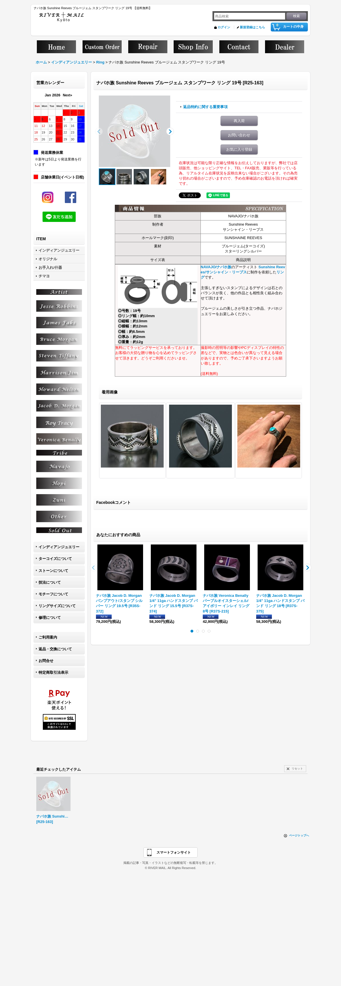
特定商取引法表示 (53, 672)
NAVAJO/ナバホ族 (216, 267)
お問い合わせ (239, 135)
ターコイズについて (55, 558)
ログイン (224, 27)
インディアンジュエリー (59, 547)
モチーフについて (53, 594)
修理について (50, 617)
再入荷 (239, 121)
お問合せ (46, 661)
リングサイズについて (57, 606)
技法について (50, 582)
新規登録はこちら (252, 27)
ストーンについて (53, 570)
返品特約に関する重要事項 (205, 107)
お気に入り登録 (239, 149)
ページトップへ (299, 835)
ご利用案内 (48, 637)
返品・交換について (55, 649)
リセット (297, 768)
